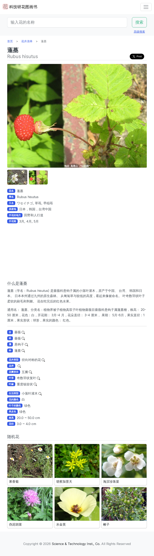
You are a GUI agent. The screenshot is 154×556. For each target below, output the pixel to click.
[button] (17, 177)
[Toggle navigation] (146, 7)
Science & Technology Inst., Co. (76, 544)
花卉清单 (26, 41)
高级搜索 (139, 31)
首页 (10, 41)
